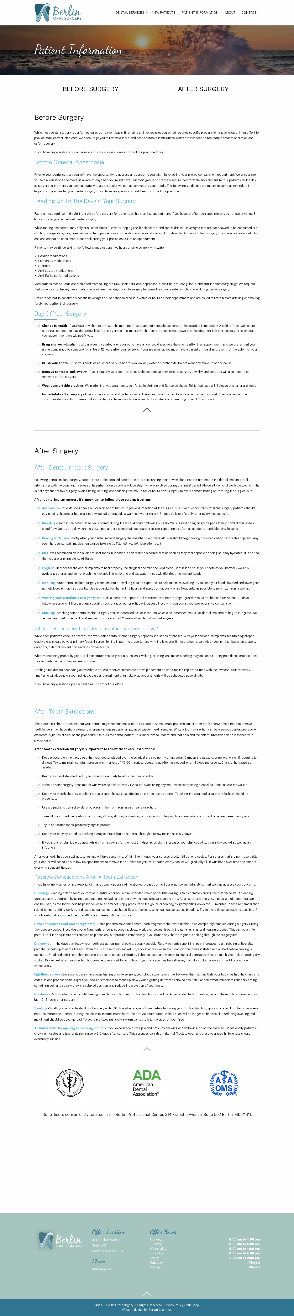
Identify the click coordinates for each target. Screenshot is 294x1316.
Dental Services (130, 12)
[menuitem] (131, 12)
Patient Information (200, 12)
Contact (249, 12)
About (230, 12)
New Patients (164, 12)
